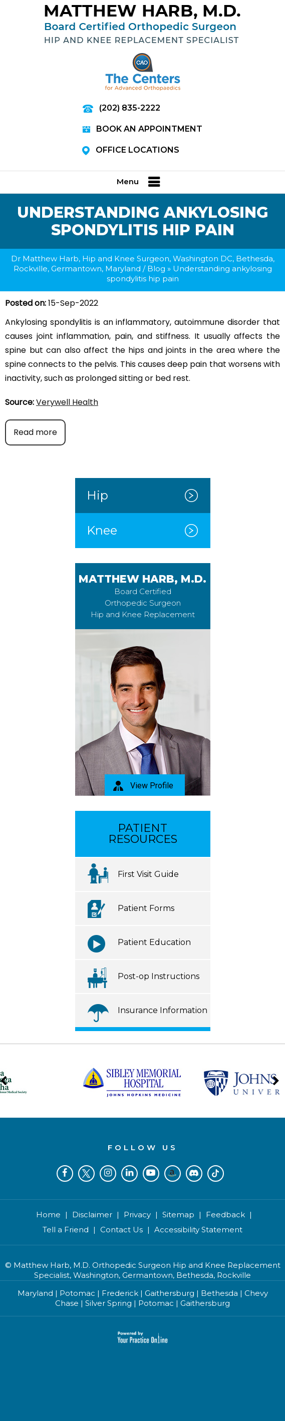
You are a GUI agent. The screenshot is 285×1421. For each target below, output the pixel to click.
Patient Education (154, 942)
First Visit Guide (148, 874)
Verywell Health (67, 402)
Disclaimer (92, 1214)
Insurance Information (162, 1010)
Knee (102, 530)
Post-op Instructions (158, 976)
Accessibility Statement (198, 1229)
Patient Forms (146, 908)
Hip (97, 495)
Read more (35, 432)
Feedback (225, 1214)
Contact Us (121, 1229)
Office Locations (130, 150)
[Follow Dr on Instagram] (108, 1173)
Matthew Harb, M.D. (142, 596)
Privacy (137, 1214)
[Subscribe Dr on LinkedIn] (129, 1173)
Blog (156, 268)
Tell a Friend (66, 1229)
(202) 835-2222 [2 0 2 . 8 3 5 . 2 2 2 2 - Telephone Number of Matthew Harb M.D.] (129, 108)
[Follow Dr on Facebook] (65, 1173)
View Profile (143, 786)
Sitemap (178, 1214)
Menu (140, 182)
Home (48, 1214)
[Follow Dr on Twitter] (86, 1173)
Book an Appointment (142, 129)
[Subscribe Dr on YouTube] (151, 1173)
